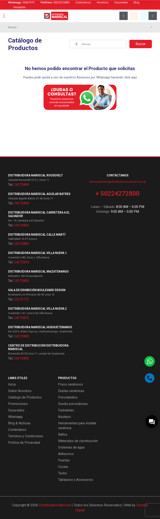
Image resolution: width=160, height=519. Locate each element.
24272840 (21, 203)
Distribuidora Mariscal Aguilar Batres (39, 194)
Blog (136, 2)
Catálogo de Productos (25, 397)
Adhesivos (66, 454)
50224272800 (54, 2)
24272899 (21, 185)
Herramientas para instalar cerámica (77, 425)
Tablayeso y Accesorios (75, 480)
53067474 (21, 2)
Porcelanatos (68, 397)
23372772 (21, 299)
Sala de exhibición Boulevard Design (36, 290)
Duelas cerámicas (71, 391)
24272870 (21, 262)
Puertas (64, 460)
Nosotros (102, 2)
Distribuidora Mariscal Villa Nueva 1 (37, 253)
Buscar (141, 44)
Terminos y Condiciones (25, 436)
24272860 (21, 225)
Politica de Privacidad (24, 443)
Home (12, 27)
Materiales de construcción (78, 441)
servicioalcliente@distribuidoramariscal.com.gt (117, 181)
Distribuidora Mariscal (55, 505)
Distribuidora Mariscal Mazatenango (38, 271)
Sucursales (121, 2)
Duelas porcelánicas (73, 404)
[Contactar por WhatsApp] (149, 361)
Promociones (18, 404)
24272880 (21, 244)
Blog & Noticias (19, 423)
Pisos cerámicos (70, 384)
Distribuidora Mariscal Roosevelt (35, 175)
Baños (62, 434)
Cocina (63, 467)
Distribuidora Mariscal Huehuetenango (40, 327)
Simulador (19, 7)
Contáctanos (83, 2)
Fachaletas (66, 410)
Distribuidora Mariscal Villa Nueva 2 (37, 308)
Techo (62, 473)
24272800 (21, 336)
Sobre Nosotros (19, 391)
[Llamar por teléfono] (149, 378)
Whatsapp (15, 417)
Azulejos (64, 417)
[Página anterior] (151, 27)
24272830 (21, 281)
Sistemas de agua (71, 447)
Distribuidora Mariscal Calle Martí (36, 234)
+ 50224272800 (117, 193)
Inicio (12, 384)
